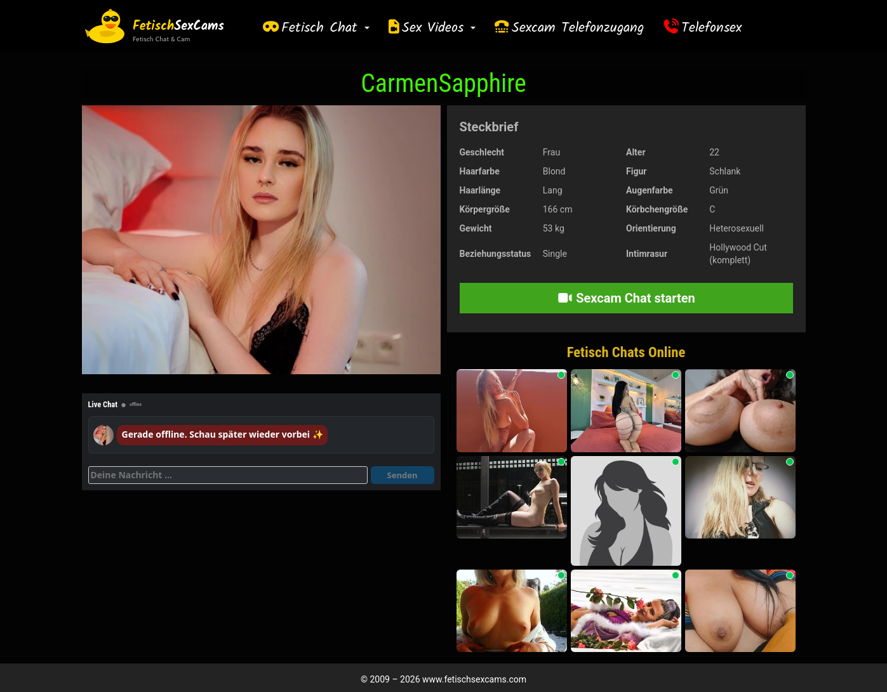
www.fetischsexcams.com (474, 679)
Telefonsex (711, 27)
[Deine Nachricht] (228, 475)
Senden (402, 475)
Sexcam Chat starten (626, 298)
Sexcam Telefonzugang (578, 27)
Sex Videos (439, 27)
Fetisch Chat (325, 27)
